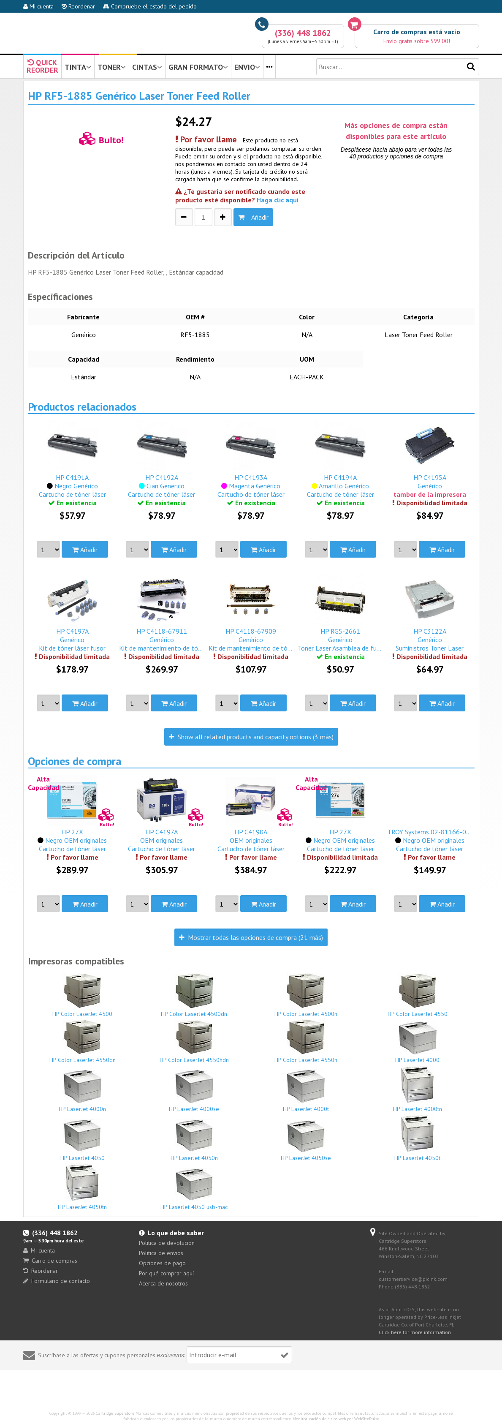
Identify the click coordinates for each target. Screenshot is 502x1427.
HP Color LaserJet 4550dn (83, 1042)
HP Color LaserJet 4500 (83, 995)
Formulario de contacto (56, 1281)
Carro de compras (50, 1260)
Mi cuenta (38, 6)
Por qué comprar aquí (166, 1273)
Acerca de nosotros (163, 1283)
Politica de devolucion (167, 1243)
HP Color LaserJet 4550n (306, 1041)
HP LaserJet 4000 (417, 1042)
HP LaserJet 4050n (194, 1140)
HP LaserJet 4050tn (83, 1187)
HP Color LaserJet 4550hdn (194, 1042)
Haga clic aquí (278, 200)
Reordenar (78, 6)
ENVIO (247, 67)
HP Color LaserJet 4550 (417, 995)
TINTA (78, 67)
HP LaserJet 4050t (417, 1138)
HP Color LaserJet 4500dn (194, 995)
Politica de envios (161, 1253)
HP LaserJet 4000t (306, 1091)
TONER (112, 67)
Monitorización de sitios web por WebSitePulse (336, 1419)
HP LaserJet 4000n (83, 1091)
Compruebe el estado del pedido (150, 6)
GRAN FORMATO (198, 67)
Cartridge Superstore (115, 1413)
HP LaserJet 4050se (306, 1141)
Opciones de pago (162, 1263)
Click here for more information (415, 1332)
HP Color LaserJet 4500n (306, 995)
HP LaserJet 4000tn (417, 1089)
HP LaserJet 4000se (194, 1091)
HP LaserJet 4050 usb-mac (194, 1189)
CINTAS (147, 67)
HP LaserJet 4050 (83, 1140)
